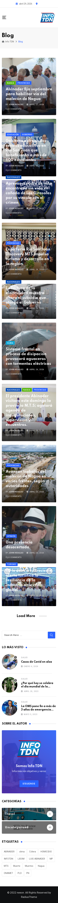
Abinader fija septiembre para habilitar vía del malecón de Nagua (29, 94)
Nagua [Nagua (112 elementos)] (41, 866)
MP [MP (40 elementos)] (51, 858)
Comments (15, 109)
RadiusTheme (29, 896)
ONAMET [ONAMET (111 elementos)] (8, 873)
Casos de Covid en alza (36, 661)
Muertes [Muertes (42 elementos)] (29, 866)
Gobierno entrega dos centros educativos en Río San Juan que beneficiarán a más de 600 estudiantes (26, 150)
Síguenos (29, 783)
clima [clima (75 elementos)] (22, 851)
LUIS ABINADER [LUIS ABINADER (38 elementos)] (37, 858)
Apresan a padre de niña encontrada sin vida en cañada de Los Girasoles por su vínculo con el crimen (29, 193)
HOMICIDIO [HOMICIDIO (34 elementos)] (46, 851)
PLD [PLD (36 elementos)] (20, 873)
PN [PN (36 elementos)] (27, 873)
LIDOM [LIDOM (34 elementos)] (21, 858)
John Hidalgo (16, 104)
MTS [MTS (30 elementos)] (6, 866)
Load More (26, 616)
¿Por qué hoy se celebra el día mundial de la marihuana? (37, 687)
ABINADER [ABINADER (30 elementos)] (9, 851)
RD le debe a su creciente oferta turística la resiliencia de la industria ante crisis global (29, 580)
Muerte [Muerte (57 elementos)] (16, 866)
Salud (24, 657)
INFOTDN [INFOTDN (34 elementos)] (8, 858)
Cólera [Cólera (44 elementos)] (32, 851)
